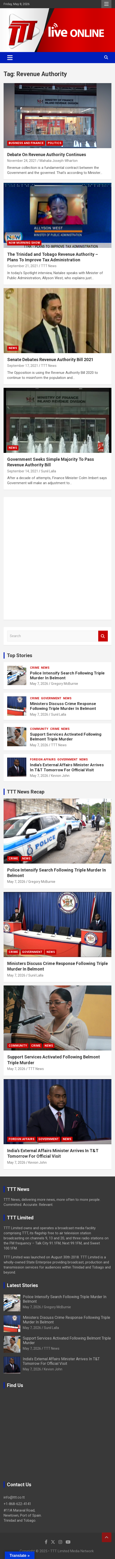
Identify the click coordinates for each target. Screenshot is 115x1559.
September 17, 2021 (22, 366)
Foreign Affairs (43, 759)
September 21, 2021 (22, 266)
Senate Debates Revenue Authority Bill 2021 (50, 359)
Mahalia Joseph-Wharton (59, 161)
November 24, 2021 (22, 161)
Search (103, 636)
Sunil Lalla (48, 471)
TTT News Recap (25, 792)
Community (39, 729)
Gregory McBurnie (64, 684)
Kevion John (60, 776)
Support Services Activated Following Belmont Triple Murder (65, 736)
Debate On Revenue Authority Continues (46, 154)
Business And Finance (26, 143)
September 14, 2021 (22, 471)
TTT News (49, 266)
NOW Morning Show (24, 242)
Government (51, 698)
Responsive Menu (106, 4)
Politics (54, 143)
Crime (34, 667)
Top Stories (19, 655)
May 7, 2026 (39, 684)
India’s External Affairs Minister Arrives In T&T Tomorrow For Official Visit (67, 767)
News (13, 348)
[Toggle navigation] (10, 57)
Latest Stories (22, 1285)
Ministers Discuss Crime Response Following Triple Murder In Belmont (63, 706)
